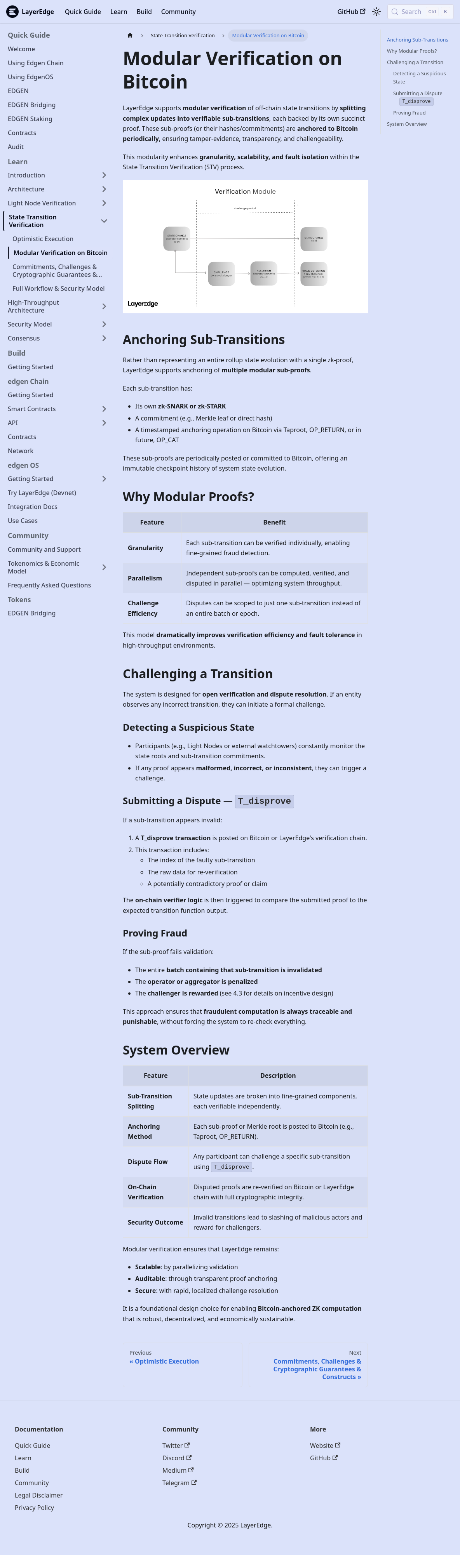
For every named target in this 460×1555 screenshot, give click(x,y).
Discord (177, 1458)
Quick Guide (83, 11)
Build (144, 11)
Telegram (179, 1483)
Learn (118, 11)
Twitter (176, 1445)
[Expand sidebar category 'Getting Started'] (104, 479)
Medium (178, 1470)
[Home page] (130, 36)
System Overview (407, 123)
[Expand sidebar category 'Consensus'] (104, 338)
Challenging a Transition (415, 62)
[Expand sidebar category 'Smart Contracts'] (104, 409)
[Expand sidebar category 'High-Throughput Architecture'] (104, 306)
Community (178, 11)
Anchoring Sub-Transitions (417, 39)
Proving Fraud (409, 112)
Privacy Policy (34, 1507)
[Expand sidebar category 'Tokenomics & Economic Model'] (104, 567)
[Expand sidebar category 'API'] (104, 423)
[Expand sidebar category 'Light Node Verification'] (104, 203)
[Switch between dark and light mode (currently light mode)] (376, 11)
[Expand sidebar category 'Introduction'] (104, 175)
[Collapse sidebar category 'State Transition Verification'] (104, 221)
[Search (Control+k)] (420, 11)
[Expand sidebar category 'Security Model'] (104, 324)
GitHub (351, 11)
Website (325, 1445)
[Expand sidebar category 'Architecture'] (104, 189)
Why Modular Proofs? (412, 50)
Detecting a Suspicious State (419, 77)
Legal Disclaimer (39, 1495)
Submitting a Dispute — (418, 98)
